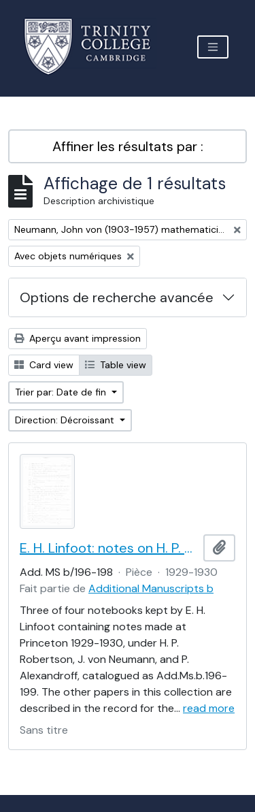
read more (209, 708)
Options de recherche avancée (117, 297)
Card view (43, 365)
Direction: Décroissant (66, 420)
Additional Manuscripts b (151, 588)
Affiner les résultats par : (127, 146)
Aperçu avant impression (77, 338)
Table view (115, 365)
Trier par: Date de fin (62, 392)
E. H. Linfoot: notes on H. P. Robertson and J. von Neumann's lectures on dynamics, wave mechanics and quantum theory (109, 548)
